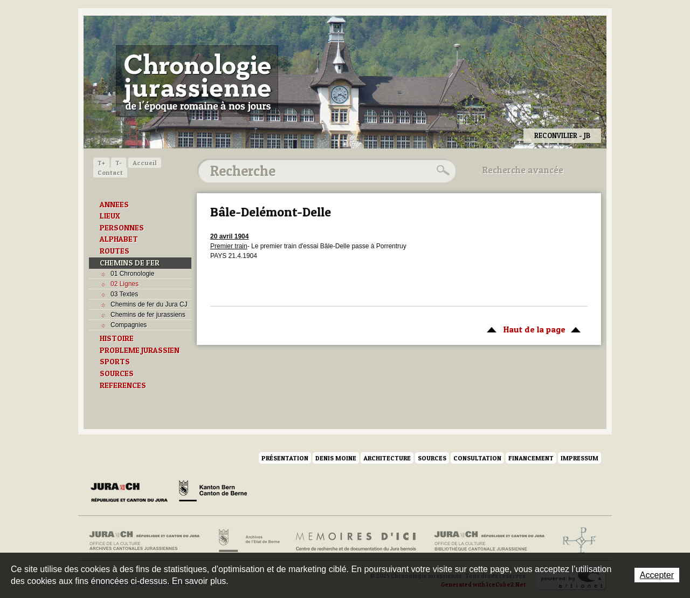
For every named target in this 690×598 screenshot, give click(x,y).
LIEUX (110, 216)
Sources (432, 458)
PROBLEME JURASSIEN (140, 350)
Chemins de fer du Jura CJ (149, 304)
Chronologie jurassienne (197, 81)
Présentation (284, 458)
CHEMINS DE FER (130, 263)
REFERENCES (123, 385)
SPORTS (115, 361)
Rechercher (441, 170)
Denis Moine (335, 458)
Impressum (579, 458)
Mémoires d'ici (356, 541)
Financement (531, 458)
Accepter (657, 575)
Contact (110, 172)
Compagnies (129, 325)
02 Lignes (125, 284)
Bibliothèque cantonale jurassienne (490, 541)
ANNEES (114, 204)
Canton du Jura (132, 492)
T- (118, 163)
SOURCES (117, 373)
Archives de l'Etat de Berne (248, 541)
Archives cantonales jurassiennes (148, 541)
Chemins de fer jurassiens (148, 314)
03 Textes (124, 294)
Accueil (145, 163)
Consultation (477, 458)
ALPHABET (119, 239)
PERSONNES (122, 228)
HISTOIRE (117, 338)
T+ (101, 163)
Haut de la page (531, 329)
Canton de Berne (213, 492)
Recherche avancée (522, 170)
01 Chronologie (132, 273)
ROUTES (114, 251)
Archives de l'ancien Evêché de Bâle (576, 541)
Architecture (387, 458)
